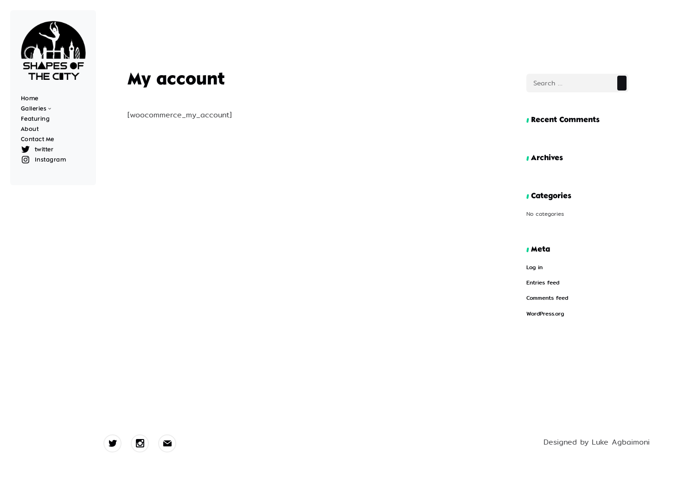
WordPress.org (545, 314)
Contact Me (37, 139)
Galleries (34, 108)
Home (29, 98)
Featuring (35, 119)
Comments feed (547, 298)
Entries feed (542, 283)
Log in (534, 267)
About (30, 129)
